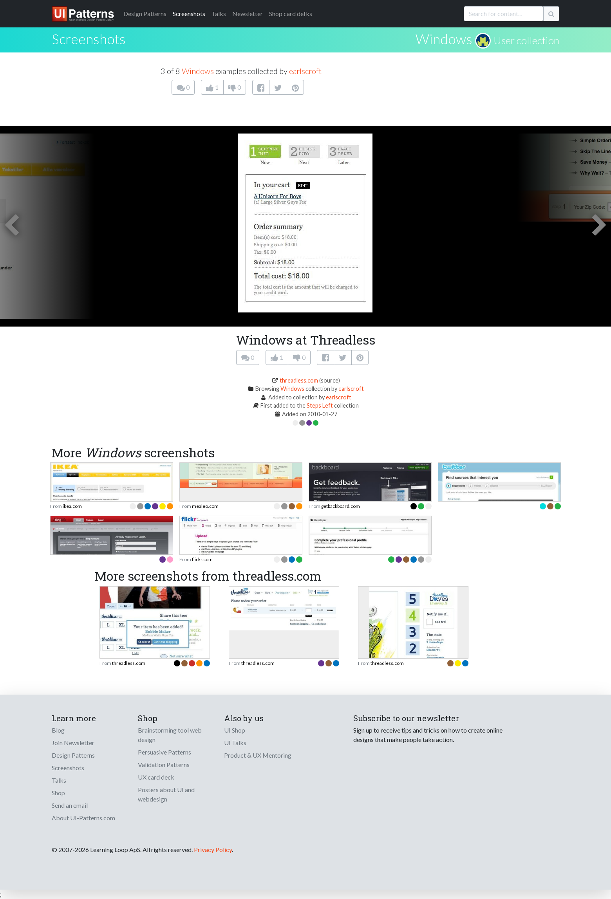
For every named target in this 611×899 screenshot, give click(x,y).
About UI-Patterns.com (83, 817)
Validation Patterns (164, 764)
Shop (58, 792)
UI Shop (234, 730)
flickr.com (202, 559)
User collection (526, 40)
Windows (444, 39)
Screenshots (189, 13)
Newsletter (247, 13)
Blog (58, 730)
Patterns (144, 13)
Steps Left (320, 405)
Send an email (70, 805)
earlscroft (305, 71)
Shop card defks (290, 13)
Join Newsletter (73, 742)
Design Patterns (73, 755)
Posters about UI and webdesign (166, 794)
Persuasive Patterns (164, 752)
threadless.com (299, 380)
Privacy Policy (213, 849)
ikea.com (72, 506)
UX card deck (156, 777)
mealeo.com (205, 506)
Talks (219, 13)
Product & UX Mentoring (257, 755)
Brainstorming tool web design (170, 734)
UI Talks (235, 742)
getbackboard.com (340, 506)
